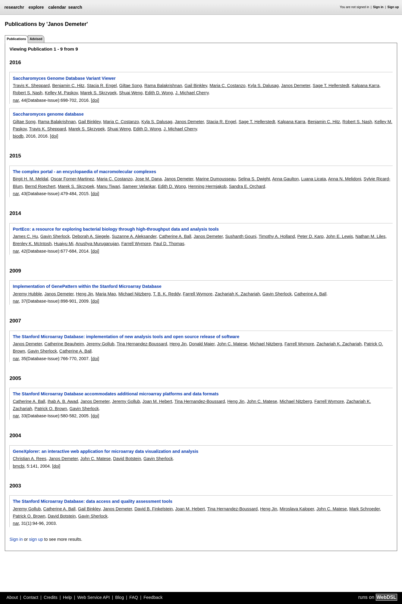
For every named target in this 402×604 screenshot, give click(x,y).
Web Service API (93, 597)
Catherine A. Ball (175, 236)
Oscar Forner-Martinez (72, 178)
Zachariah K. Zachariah (237, 293)
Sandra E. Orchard (247, 186)
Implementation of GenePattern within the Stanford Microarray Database (87, 286)
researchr (14, 7)
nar (16, 100)
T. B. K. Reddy (167, 293)
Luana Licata (313, 178)
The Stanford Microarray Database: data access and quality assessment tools (92, 501)
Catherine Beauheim (64, 343)
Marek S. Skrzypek (98, 92)
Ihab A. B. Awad (63, 401)
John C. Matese (232, 343)
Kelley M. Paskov (61, 92)
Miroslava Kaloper (297, 508)
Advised (36, 39)
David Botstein (127, 458)
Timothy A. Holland (277, 236)
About (12, 597)
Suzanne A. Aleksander (134, 236)
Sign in (378, 7)
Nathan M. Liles (370, 236)
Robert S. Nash (27, 92)
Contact (30, 597)
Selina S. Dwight (254, 178)
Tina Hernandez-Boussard (142, 343)
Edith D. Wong (159, 92)
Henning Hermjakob (207, 186)
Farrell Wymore (136, 243)
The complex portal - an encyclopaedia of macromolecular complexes (84, 171)
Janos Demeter (295, 85)
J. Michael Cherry (192, 92)
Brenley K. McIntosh (32, 243)
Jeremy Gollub (100, 343)
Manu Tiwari (108, 186)
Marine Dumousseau (216, 178)
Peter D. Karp (310, 236)
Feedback (152, 597)
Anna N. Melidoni (344, 178)
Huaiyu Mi (63, 243)
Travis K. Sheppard (31, 85)
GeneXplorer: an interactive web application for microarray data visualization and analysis (105, 451)
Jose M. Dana (148, 178)
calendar (57, 7)
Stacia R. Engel (102, 85)
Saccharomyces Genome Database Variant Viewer (64, 78)
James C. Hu (25, 236)
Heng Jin (84, 293)
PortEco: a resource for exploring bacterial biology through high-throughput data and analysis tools (116, 229)
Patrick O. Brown (50, 408)
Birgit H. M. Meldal (30, 178)
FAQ (133, 597)
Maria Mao (106, 293)
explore (36, 7)
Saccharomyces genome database (48, 114)
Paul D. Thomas (168, 243)
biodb (18, 136)
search (75, 7)
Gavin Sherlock (55, 236)
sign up (36, 539)
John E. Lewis (339, 236)
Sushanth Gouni (240, 236)
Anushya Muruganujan (97, 243)
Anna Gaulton (285, 178)
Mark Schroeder (364, 508)
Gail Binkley (195, 85)
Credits (51, 597)
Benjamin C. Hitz (68, 85)
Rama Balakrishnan (163, 85)
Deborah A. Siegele (90, 236)
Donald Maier (202, 343)
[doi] (95, 100)
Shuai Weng (131, 92)
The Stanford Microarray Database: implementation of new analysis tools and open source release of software (126, 336)
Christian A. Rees (29, 458)
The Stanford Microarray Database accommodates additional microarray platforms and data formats (115, 393)
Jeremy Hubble (27, 293)
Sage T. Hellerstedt (331, 85)
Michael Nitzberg (134, 293)
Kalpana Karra (365, 85)
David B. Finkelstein (153, 508)
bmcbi (18, 466)
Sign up (393, 7)
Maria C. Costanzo (227, 85)
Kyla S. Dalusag (263, 85)
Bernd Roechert (40, 186)
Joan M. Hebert (157, 401)
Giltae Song (130, 85)
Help (67, 597)
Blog (119, 597)
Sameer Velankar (138, 186)
